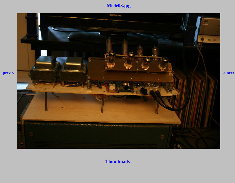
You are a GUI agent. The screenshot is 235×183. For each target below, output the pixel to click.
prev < (9, 73)
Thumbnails (117, 161)
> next (227, 73)
